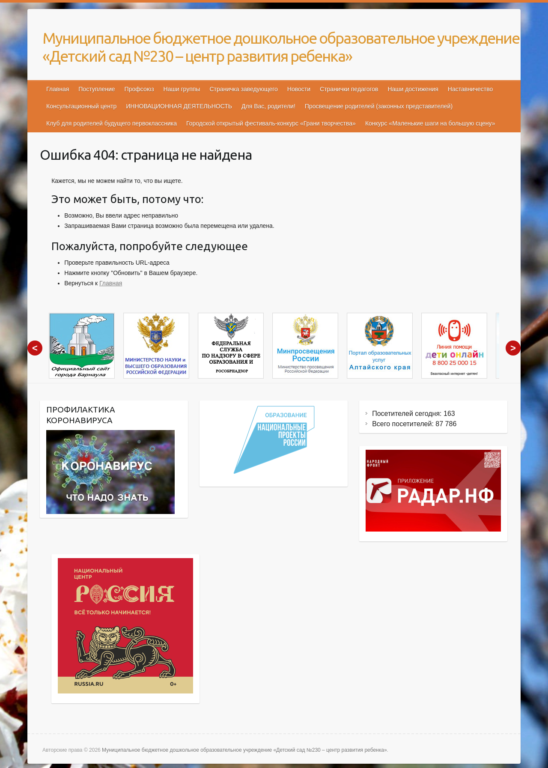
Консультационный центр (81, 106)
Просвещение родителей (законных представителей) (379, 106)
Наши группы (182, 89)
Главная (57, 89)
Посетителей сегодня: (408, 413)
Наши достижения (412, 89)
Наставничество (470, 89)
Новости (298, 89)
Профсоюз (139, 89)
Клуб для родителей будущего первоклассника (111, 123)
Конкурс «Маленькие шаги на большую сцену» (430, 123)
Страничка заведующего (243, 89)
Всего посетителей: (403, 423)
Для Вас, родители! (268, 106)
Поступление (96, 89)
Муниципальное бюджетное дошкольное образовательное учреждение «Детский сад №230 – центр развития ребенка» (280, 47)
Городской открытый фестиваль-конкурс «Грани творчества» (271, 123)
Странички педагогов (349, 89)
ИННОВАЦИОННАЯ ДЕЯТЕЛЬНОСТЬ (179, 106)
